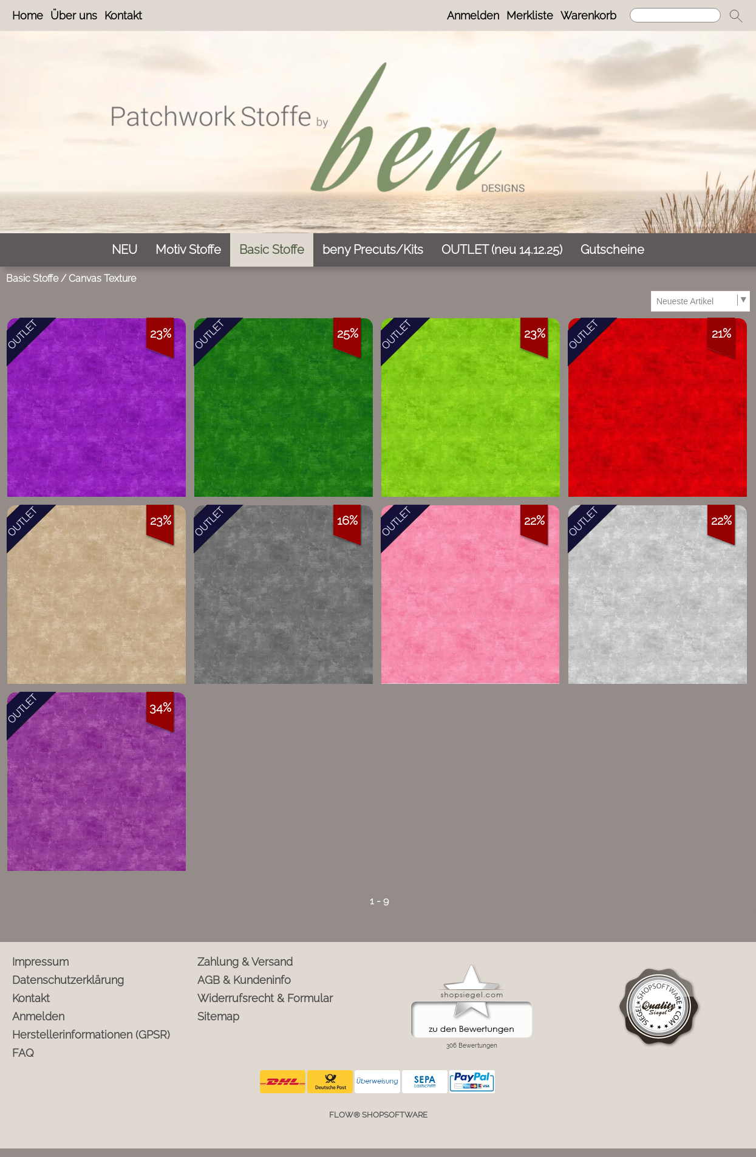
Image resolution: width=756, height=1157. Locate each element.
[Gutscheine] (612, 250)
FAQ (23, 1052)
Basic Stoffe (32, 278)
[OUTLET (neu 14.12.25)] (501, 250)
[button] (736, 16)
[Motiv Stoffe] (188, 250)
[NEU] (124, 250)
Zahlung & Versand (245, 961)
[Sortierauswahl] (700, 301)
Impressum (40, 961)
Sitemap (218, 1016)
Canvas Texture (102, 278)
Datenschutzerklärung (68, 980)
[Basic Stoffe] (271, 250)
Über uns (73, 15)
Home (27, 15)
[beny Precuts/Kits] (372, 250)
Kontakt (123, 15)
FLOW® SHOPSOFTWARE (378, 1114)
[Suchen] (675, 15)
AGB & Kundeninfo (244, 980)
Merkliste (529, 15)
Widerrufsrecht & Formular (265, 998)
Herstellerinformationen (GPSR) (91, 1034)
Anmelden (473, 15)
